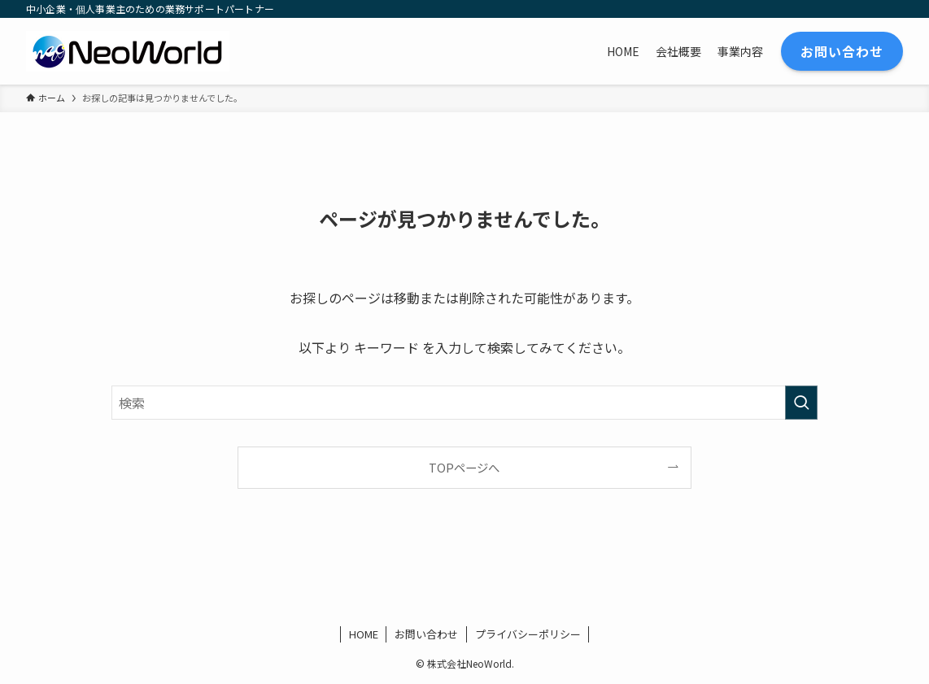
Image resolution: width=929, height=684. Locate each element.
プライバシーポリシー (528, 634)
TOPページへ (464, 467)
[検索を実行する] (801, 403)
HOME (363, 634)
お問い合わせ (426, 634)
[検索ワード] (464, 403)
